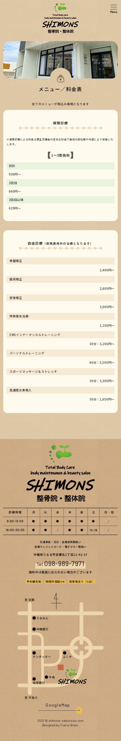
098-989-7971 (64, 563)
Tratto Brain (69, 725)
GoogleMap (58, 704)
